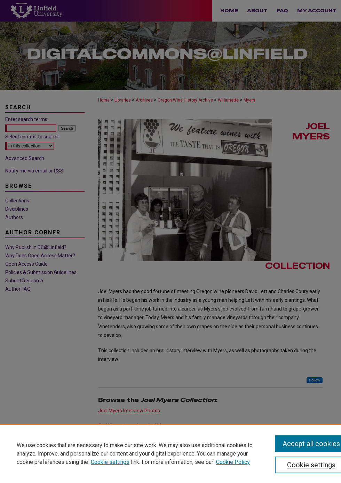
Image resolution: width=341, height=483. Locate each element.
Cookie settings (110, 462)
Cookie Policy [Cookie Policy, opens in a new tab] (233, 462)
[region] (170, 453)
